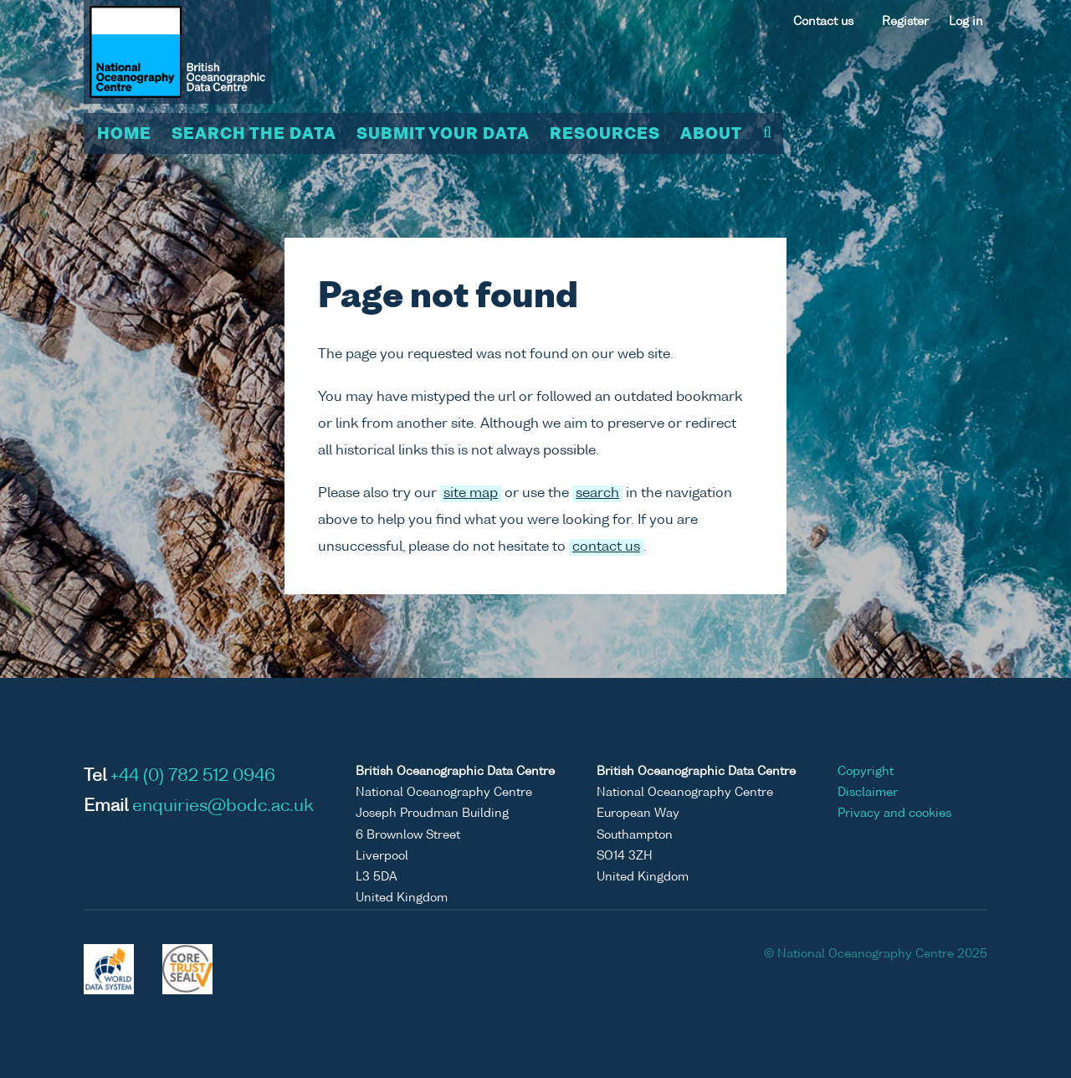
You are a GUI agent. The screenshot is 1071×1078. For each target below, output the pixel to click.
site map (470, 494)
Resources (605, 134)
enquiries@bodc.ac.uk (223, 806)
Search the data (254, 134)
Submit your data (443, 134)
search (597, 494)
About (711, 134)
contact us (606, 547)
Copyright (866, 772)
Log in (966, 22)
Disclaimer (868, 792)
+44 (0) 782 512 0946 (192, 776)
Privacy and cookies (894, 813)
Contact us (823, 22)
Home (124, 134)
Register (905, 22)
